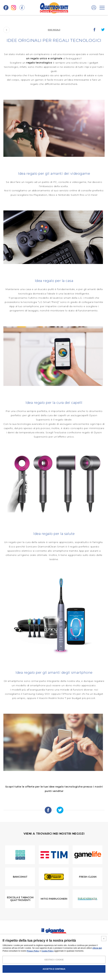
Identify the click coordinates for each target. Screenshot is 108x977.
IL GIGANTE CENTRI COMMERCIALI (85, 946)
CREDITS (79, 964)
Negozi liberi (60, 946)
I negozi (17, 939)
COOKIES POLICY (65, 964)
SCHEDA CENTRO (15, 946)
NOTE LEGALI (30, 964)
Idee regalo (54, 29)
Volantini (75, 939)
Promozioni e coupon (38, 939)
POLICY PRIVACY (47, 964)
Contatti (89, 939)
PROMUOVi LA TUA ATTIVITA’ (38, 946)
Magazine (60, 939)
